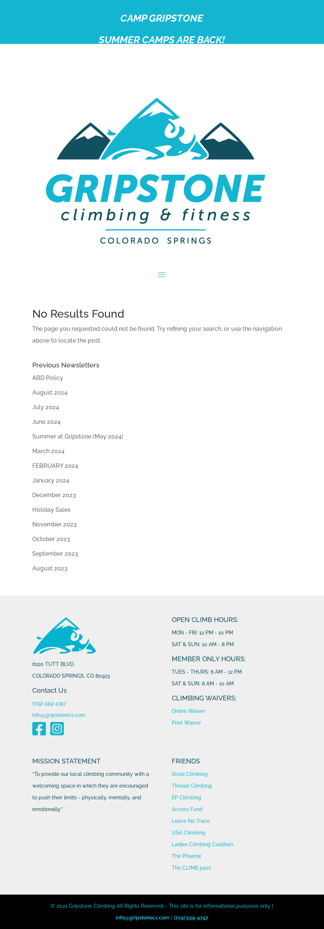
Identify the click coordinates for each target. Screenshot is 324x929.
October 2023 (51, 539)
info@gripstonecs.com (58, 715)
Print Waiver (186, 723)
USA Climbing (188, 833)
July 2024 (45, 407)
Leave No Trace (191, 821)
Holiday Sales (51, 509)
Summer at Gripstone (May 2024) (77, 436)
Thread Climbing (192, 786)
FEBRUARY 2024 (55, 465)
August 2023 (50, 568)
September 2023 (55, 553)
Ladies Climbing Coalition (202, 844)
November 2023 (54, 524)
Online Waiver (188, 711)
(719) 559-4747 (49, 703)
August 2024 (50, 392)
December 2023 (54, 495)
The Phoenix (186, 856)
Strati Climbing (190, 774)
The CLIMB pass (191, 868)
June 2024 (46, 421)
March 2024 (48, 451)
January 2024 (50, 480)
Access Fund (187, 809)
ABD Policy (47, 377)
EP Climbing (186, 797)
